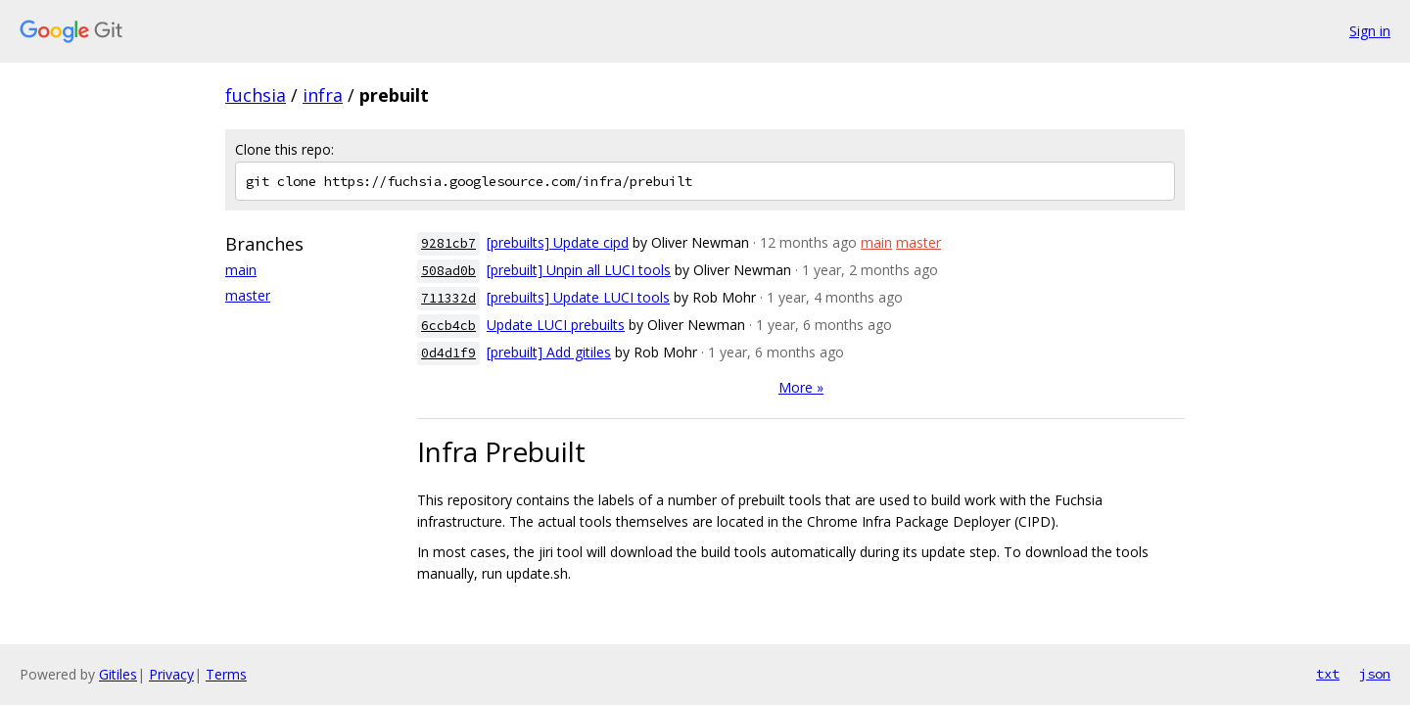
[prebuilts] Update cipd (558, 242)
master (247, 295)
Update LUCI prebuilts (556, 324)
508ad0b (448, 270)
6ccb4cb (448, 325)
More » (800, 387)
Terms (226, 674)
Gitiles (118, 674)
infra (323, 95)
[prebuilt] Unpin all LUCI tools (579, 269)
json (1374, 673)
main (241, 269)
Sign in (1369, 31)
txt (1328, 673)
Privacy (171, 674)
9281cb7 (448, 243)
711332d (448, 298)
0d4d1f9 (448, 353)
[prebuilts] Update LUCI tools (578, 297)
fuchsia (255, 95)
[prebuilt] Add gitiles (549, 352)
